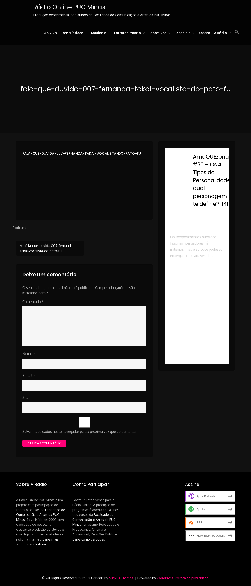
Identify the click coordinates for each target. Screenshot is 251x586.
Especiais (183, 33)
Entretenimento (127, 33)
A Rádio (220, 33)
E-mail (28, 375)
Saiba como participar (88, 539)
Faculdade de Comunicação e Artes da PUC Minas (40, 515)
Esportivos (158, 33)
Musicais (98, 33)
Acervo (204, 33)
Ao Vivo (50, 33)
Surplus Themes (121, 578)
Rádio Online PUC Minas (69, 7)
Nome (28, 354)
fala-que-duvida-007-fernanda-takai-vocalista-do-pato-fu (81, 153)
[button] (237, 32)
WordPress (165, 578)
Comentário (33, 301)
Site (25, 397)
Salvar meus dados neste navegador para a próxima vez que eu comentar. (79, 431)
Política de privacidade (192, 578)
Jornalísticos (72, 33)
